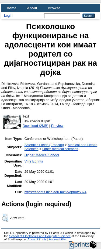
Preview (57, 126)
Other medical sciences (60, 149)
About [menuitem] (32, 8)
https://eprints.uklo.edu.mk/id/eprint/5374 (55, 192)
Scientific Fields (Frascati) (44, 145)
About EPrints (36, 239)
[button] (5, 218)
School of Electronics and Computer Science (40, 236)
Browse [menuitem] (54, 8)
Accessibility (57, 239)
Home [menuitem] (11, 8)
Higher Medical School (42, 155)
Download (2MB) (35, 126)
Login (8, 15)
